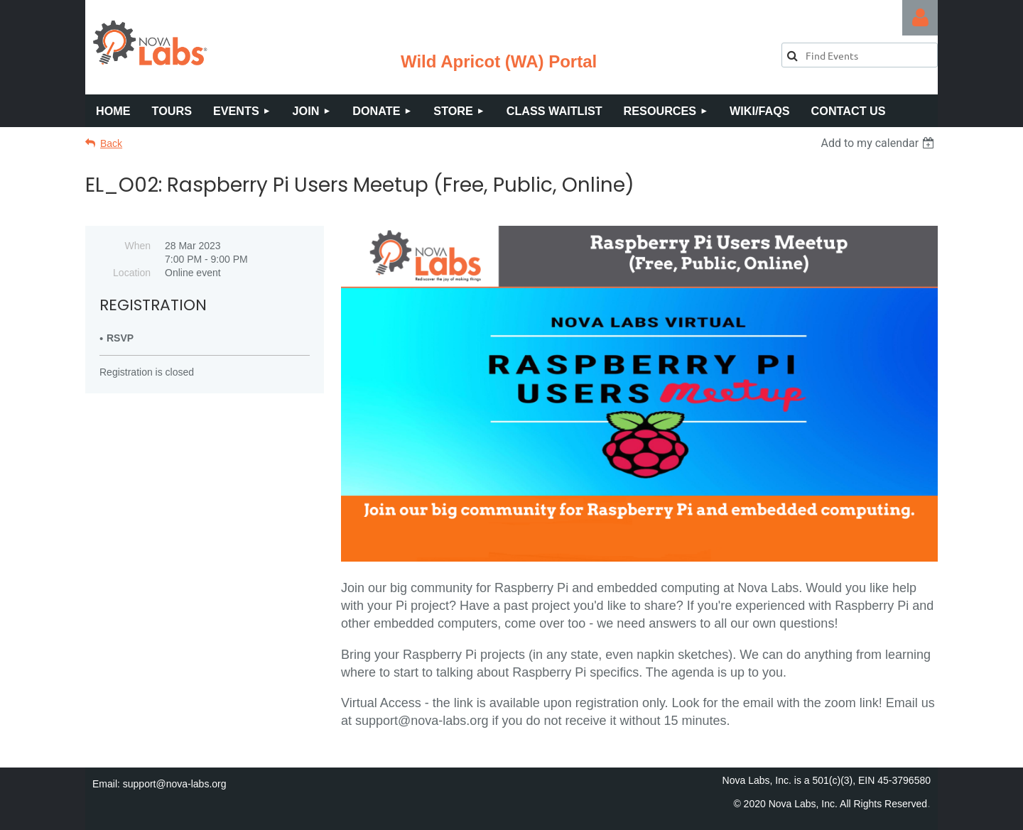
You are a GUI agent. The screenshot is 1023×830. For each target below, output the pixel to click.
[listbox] (879, 143)
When (137, 245)
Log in (920, 18)
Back (111, 143)
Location (132, 272)
